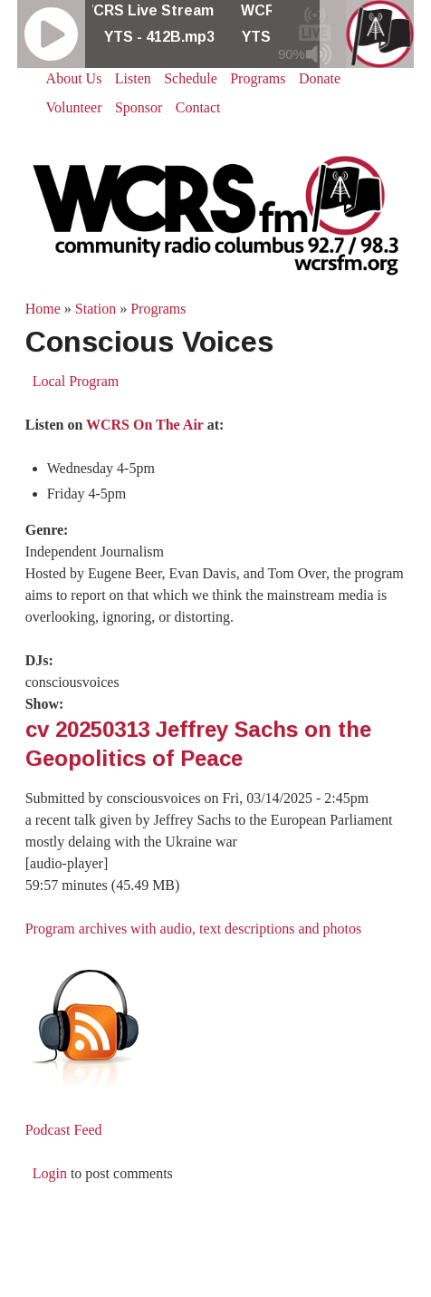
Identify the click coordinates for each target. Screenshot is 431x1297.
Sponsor (138, 107)
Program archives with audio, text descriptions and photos (193, 928)
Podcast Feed (63, 1129)
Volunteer (74, 107)
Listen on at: (125, 424)
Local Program (76, 381)
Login (50, 1173)
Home (43, 308)
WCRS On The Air (145, 424)
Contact (198, 107)
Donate (319, 78)
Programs (257, 78)
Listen (133, 78)
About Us (74, 78)
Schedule (190, 78)
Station (95, 308)
